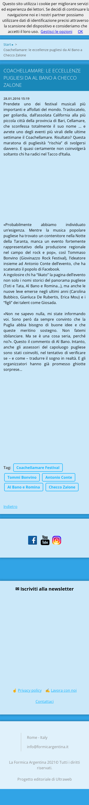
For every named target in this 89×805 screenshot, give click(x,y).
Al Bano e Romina (23, 487)
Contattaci (45, 701)
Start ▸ (8, 44)
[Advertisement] (38, 186)
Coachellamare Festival (37, 467)
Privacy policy (30, 690)
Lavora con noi (64, 690)
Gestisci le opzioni (56, 31)
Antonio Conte (58, 477)
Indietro (10, 506)
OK (80, 31)
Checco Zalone (62, 487)
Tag (6, 467)
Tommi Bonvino (21, 477)
